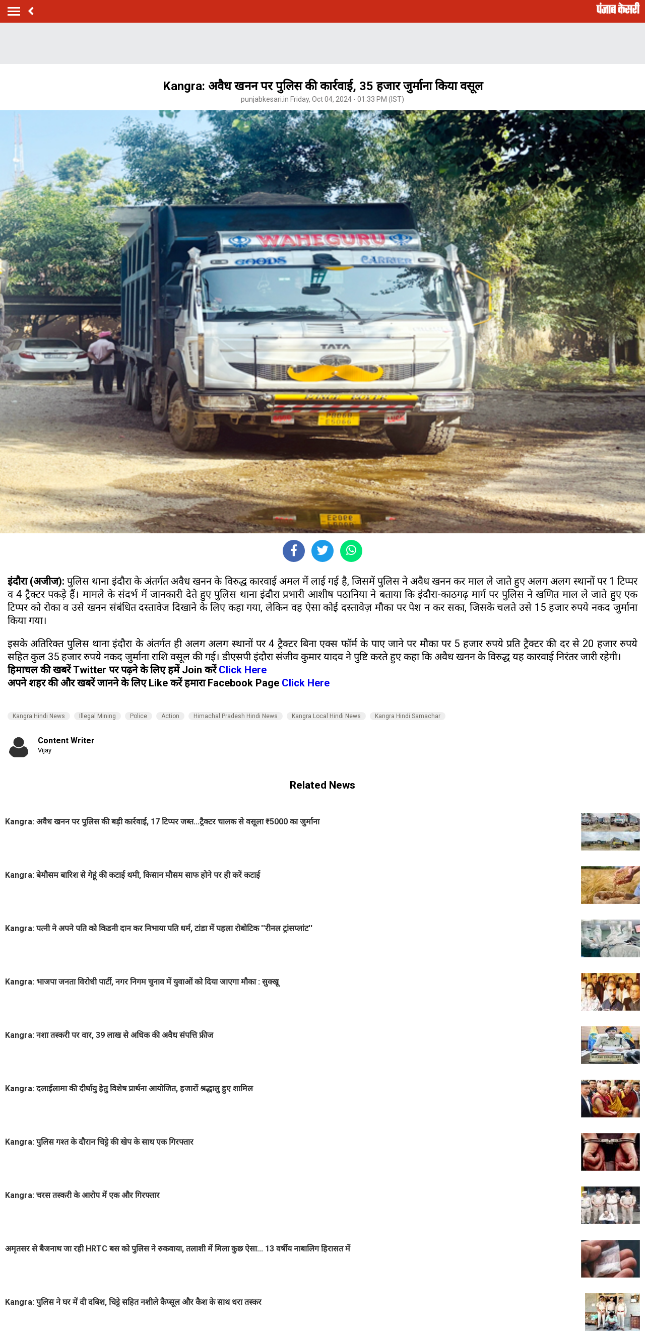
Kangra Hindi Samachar (407, 716)
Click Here (243, 670)
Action (170, 716)
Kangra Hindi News (39, 716)
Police (138, 716)
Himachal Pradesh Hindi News (236, 716)
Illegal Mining (97, 716)
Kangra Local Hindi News (326, 716)
